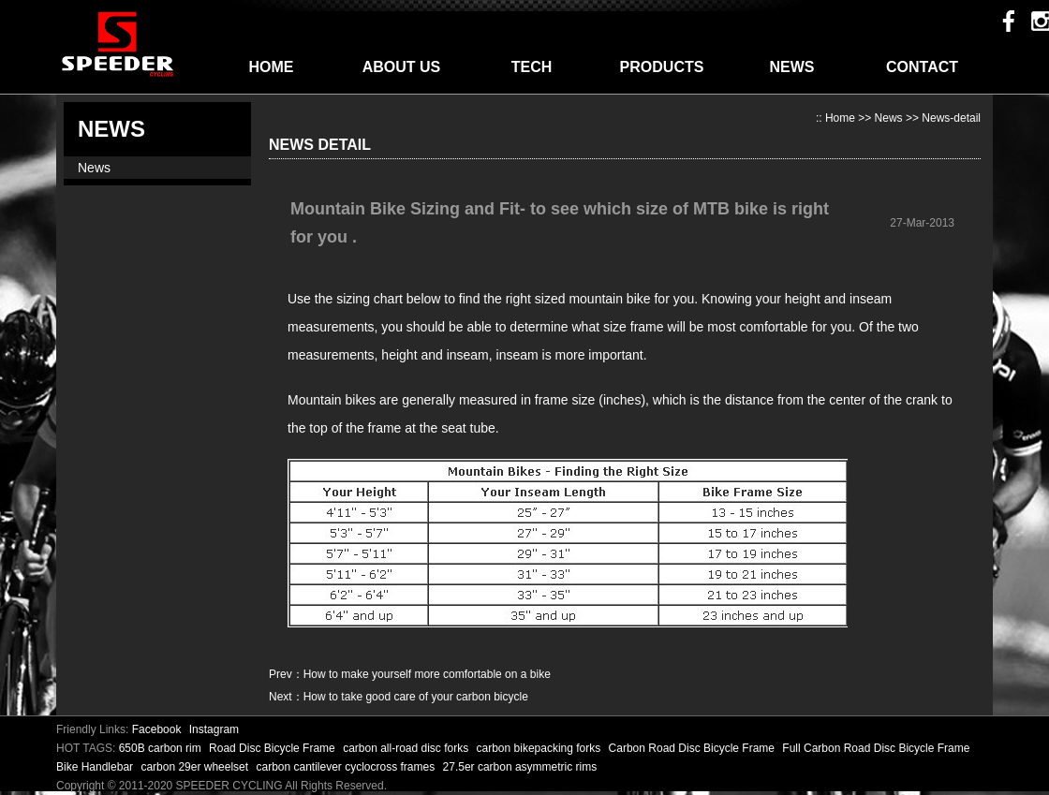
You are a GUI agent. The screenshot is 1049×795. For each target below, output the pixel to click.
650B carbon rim (161, 748)
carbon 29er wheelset (195, 766)
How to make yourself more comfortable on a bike (427, 674)
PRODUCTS (662, 67)
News (94, 167)
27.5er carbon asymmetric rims (520, 766)
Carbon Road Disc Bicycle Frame (693, 748)
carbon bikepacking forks (540, 748)
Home (840, 118)
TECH (532, 67)
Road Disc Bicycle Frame (273, 748)
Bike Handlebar (96, 766)
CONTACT (922, 67)
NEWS (792, 67)
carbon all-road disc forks (407, 748)
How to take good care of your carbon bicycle (415, 696)
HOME (271, 67)
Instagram (214, 729)
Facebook (157, 729)
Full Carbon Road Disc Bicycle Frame (875, 748)
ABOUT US (401, 67)
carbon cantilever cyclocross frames (346, 766)
